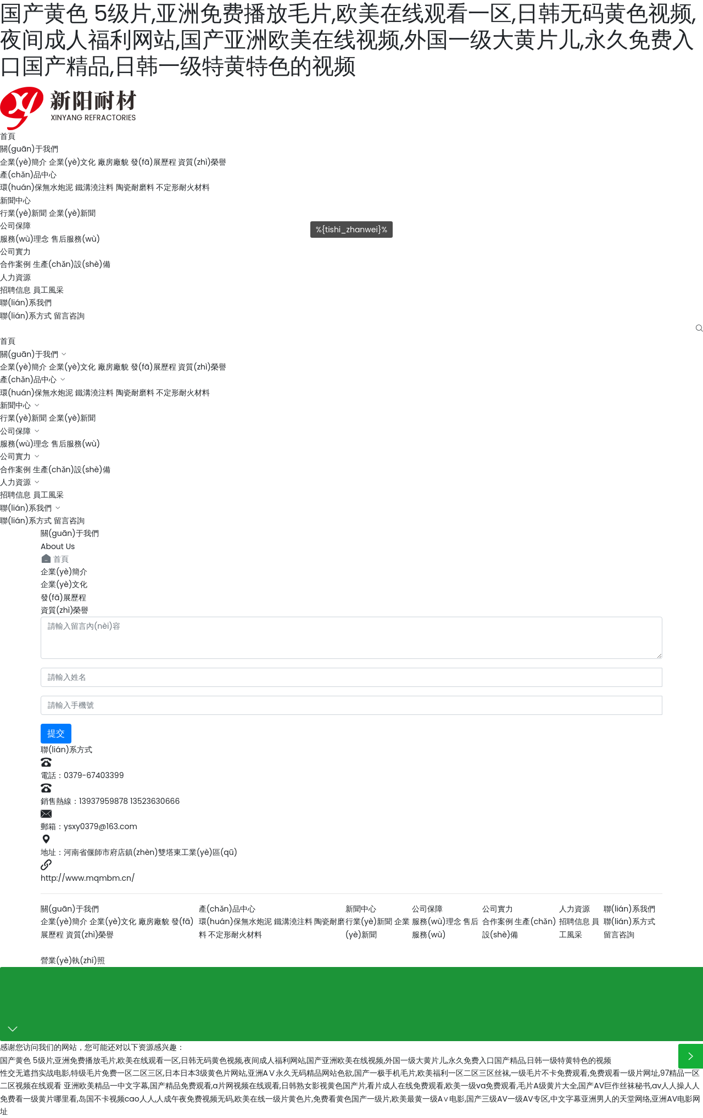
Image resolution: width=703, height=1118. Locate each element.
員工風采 (48, 289)
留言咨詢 (69, 315)
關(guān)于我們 (29, 148)
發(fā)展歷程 (153, 161)
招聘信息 (15, 289)
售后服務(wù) (75, 238)
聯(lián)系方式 (26, 315)
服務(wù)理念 (24, 238)
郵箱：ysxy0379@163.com (89, 826)
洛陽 (172, 947)
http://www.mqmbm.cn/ (88, 878)
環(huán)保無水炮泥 (36, 187)
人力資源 (15, 277)
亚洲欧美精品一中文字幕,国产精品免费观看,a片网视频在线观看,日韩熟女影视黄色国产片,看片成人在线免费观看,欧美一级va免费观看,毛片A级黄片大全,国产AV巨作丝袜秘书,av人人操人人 (382, 1085)
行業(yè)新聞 (23, 213)
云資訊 (199, 947)
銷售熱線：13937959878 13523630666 (110, 801)
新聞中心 (15, 200)
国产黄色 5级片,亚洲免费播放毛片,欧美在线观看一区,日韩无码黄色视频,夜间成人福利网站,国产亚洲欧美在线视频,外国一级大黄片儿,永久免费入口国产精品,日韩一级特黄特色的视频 (305, 1060)
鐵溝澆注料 (94, 187)
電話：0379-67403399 (82, 775)
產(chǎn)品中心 (28, 174)
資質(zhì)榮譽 (202, 161)
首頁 (7, 136)
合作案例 (15, 264)
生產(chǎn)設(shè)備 (71, 264)
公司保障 (15, 431)
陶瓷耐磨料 (135, 187)
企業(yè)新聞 (72, 213)
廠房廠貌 (113, 161)
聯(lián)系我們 (26, 302)
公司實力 (15, 251)
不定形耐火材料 (183, 187)
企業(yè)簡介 (23, 161)
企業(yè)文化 (72, 161)
